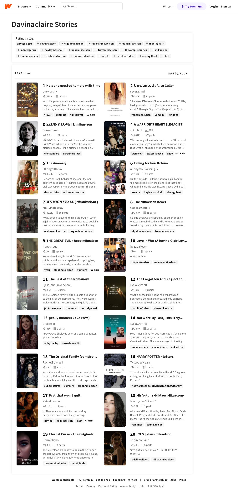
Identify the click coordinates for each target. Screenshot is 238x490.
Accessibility (128, 486)
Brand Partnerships (155, 480)
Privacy (90, 486)
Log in (214, 6)
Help (141, 486)
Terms (79, 486)
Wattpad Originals (63, 480)
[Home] (8, 6)
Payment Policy (107, 486)
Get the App (103, 480)
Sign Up (226, 6)
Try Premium (192, 6)
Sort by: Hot (177, 73)
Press (182, 480)
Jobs (173, 480)
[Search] (64, 6)
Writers (132, 480)
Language (119, 480)
